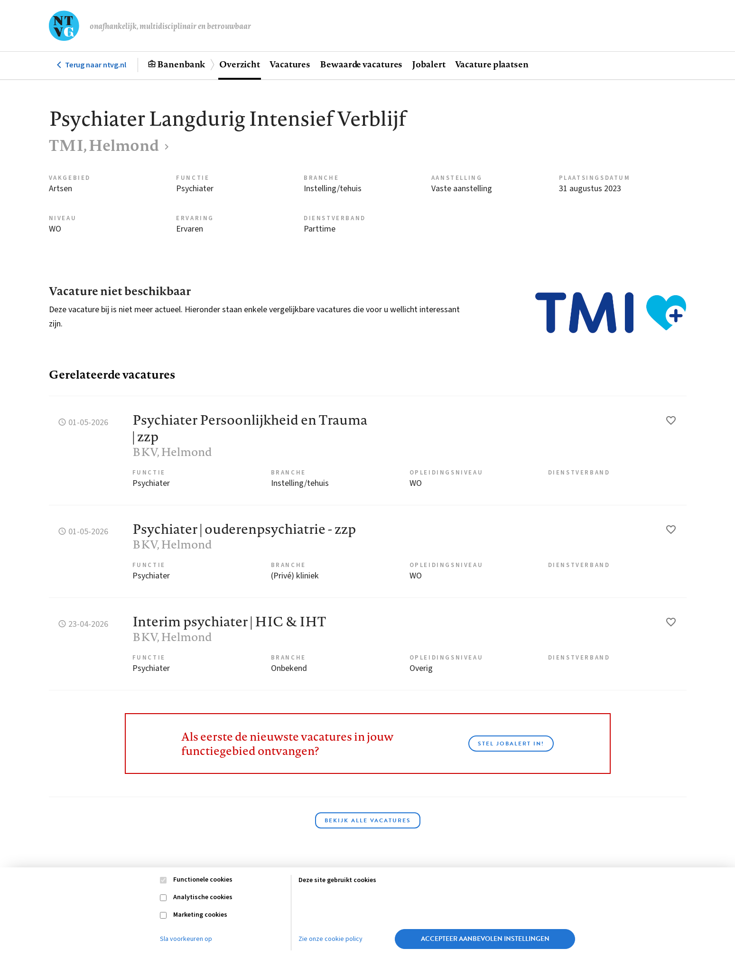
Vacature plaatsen (492, 64)
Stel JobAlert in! (511, 743)
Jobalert (428, 64)
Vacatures (290, 64)
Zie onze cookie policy (330, 939)
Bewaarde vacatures (361, 64)
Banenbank (181, 64)
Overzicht (239, 64)
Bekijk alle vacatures (368, 820)
